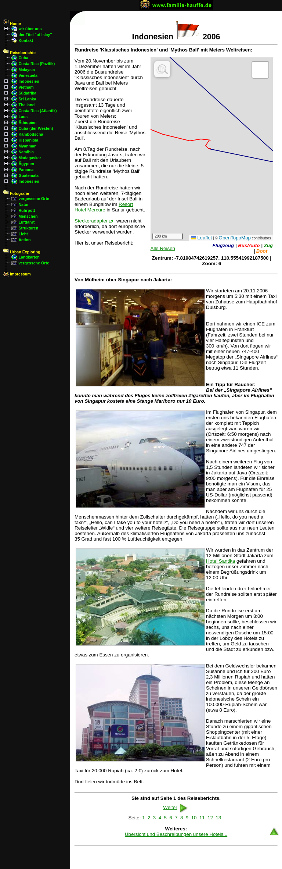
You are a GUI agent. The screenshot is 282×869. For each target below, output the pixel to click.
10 (194, 817)
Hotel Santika (220, 561)
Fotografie (16, 193)
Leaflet (201, 238)
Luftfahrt (26, 222)
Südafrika (27, 93)
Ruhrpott (26, 210)
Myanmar (27, 146)
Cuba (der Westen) (35, 128)
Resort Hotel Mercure (104, 207)
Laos (23, 116)
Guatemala (28, 175)
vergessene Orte (33, 198)
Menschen (27, 216)
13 (218, 817)
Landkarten (28, 257)
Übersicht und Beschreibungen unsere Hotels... (176, 834)
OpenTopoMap (235, 238)
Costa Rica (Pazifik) (36, 63)
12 (210, 817)
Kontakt (25, 40)
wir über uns (29, 28)
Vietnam (25, 87)
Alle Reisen (163, 248)
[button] (260, 70)
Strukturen (28, 228)
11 (202, 817)
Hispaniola (28, 140)
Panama (25, 169)
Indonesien (28, 81)
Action (24, 240)
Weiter (176, 807)
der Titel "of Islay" (35, 34)
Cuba (23, 58)
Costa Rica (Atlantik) (37, 110)
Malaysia (26, 69)
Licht (23, 234)
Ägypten (26, 163)
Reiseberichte (19, 52)
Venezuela (27, 75)
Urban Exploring (21, 252)
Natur (23, 204)
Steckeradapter (91, 221)
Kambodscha (30, 134)
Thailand (26, 105)
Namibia (25, 152)
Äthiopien (27, 122)
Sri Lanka (27, 99)
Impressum (17, 274)
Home (12, 23)
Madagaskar (29, 158)
